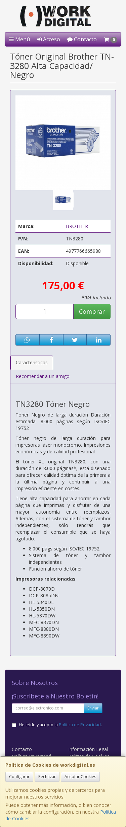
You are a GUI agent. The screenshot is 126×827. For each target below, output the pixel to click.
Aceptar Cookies (80, 776)
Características (32, 362)
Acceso (48, 39)
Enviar (93, 708)
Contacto (82, 39)
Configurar (19, 776)
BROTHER (77, 226)
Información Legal (88, 749)
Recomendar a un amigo (43, 376)
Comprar (92, 311)
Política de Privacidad (80, 725)
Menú (19, 39)
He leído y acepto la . (60, 725)
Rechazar (47, 776)
